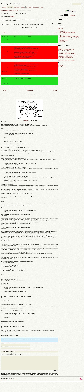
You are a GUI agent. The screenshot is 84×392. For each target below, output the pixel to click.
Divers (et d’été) (16, 7)
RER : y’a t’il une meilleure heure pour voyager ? (66, 58)
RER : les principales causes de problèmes (65, 57)
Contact (42, 7)
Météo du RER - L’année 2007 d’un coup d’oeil (66, 53)
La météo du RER (15, 10)
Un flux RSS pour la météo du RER (64, 52)
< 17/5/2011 (4, 32)
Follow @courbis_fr (72, 15)
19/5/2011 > (55, 32)
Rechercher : (70, 3)
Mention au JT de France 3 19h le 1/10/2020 (66, 49)
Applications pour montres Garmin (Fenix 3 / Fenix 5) (69, 39)
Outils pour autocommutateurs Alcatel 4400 (67, 32)
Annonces (23, 7)
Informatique (60, 65)
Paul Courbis (12, 16)
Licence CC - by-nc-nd (62, 66)
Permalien (30, 96)
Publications (60, 28)
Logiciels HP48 (62, 35)
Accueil (2, 10)
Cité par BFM (60, 48)
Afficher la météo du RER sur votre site (65, 56)
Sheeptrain (26, 120)
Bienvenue (4, 7)
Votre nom (3, 343)
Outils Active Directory (64, 40)
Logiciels (10, 10)
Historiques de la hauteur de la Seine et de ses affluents (69, 37)
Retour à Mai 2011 (30, 32)
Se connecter (8, 379)
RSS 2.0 (16, 379)
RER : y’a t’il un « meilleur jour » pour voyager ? (66, 60)
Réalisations (10, 7)
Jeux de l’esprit (62, 31)
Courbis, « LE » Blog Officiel (11, 4)
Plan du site (3, 379)
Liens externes (29, 7)
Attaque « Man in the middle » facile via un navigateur (69, 36)
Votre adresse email (4, 346)
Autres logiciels (62, 41)
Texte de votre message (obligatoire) (7, 353)
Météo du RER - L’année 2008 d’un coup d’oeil (66, 50)
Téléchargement (36, 7)
